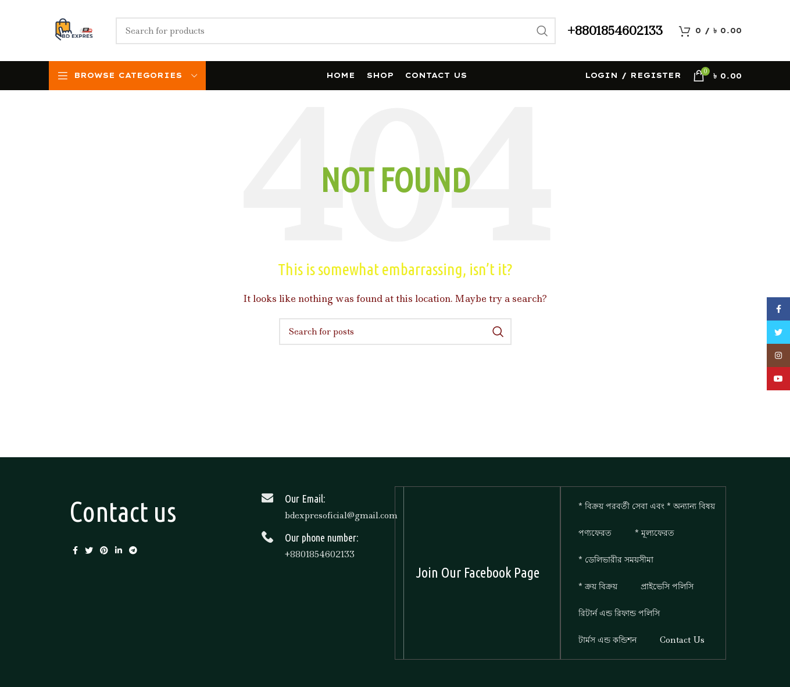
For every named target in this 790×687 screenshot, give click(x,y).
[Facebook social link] (75, 550)
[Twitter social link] (88, 550)
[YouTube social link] (778, 378)
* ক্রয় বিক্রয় (597, 586)
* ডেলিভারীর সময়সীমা (615, 559)
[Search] (336, 30)
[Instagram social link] (778, 355)
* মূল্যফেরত (654, 533)
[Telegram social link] (133, 550)
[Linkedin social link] (119, 550)
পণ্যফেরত (595, 533)
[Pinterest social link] (104, 550)
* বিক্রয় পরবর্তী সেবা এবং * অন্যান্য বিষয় (646, 506)
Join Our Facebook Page (477, 573)
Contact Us (682, 640)
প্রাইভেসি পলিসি (667, 586)
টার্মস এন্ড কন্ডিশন (607, 640)
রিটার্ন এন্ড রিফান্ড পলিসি (619, 613)
